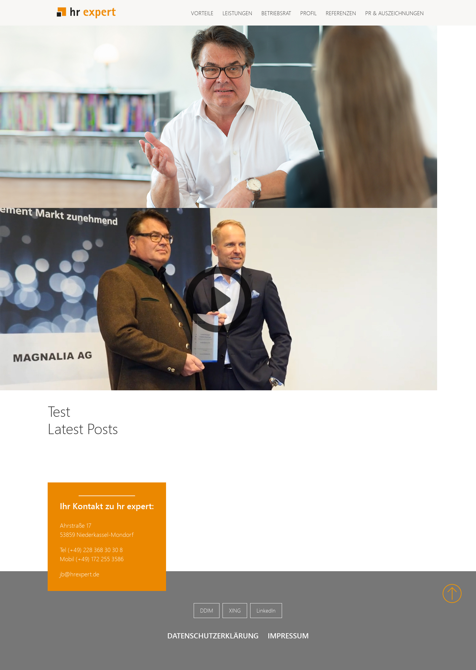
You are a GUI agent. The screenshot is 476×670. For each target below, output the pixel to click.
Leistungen (237, 13)
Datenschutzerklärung (213, 635)
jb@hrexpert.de (79, 574)
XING (235, 610)
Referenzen (341, 13)
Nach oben (452, 593)
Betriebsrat (276, 13)
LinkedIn (266, 610)
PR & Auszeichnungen (394, 13)
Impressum (288, 635)
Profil (308, 13)
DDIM (206, 610)
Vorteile (202, 13)
